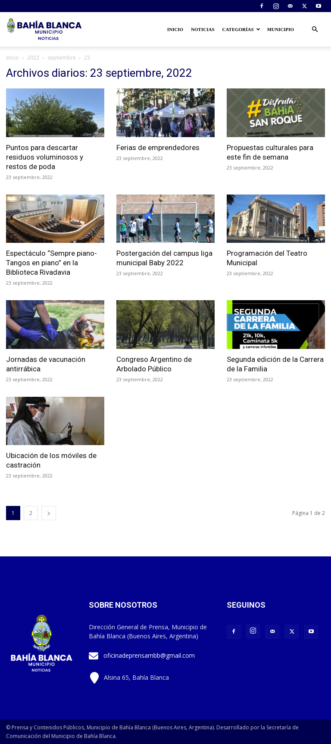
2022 (33, 57)
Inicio (175, 29)
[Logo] (45, 29)
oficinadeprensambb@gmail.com (149, 655)
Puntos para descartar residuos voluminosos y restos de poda (44, 157)
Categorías (241, 29)
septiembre (61, 57)
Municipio (280, 29)
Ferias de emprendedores (158, 147)
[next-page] (48, 513)
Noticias (202, 29)
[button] (314, 29)
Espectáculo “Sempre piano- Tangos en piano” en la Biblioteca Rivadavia (51, 262)
